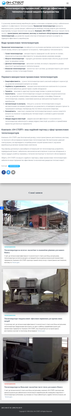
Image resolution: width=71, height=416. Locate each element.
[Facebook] (2, 208)
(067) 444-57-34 (6, 408)
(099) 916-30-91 (17, 408)
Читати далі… (16, 262)
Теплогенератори (14, 166)
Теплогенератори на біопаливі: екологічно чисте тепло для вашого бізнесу (33, 387)
